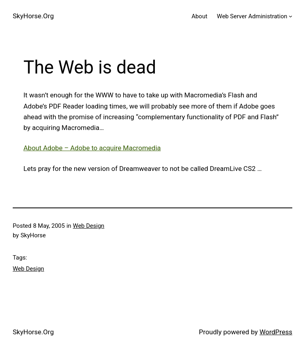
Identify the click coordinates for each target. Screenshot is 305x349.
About (199, 16)
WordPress (275, 332)
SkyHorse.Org (33, 16)
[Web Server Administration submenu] (290, 16)
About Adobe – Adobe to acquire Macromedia (92, 148)
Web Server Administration (252, 16)
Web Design (88, 225)
